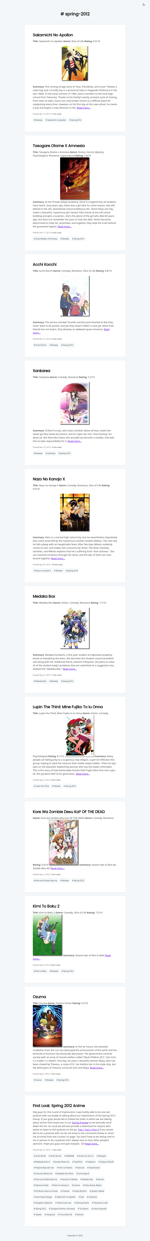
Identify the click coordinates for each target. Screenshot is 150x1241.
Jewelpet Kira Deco (64, 1173)
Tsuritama (83, 1208)
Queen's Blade (97, 1191)
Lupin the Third (41, 786)
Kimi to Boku (40, 971)
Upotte (37, 1214)
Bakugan (101, 1156)
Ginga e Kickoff (106, 1161)
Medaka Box (40, 681)
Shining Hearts (81, 1203)
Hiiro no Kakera (64, 1167)
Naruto (100, 1179)
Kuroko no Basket (68, 1179)
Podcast (65, 1191)
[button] (144, 4)
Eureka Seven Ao (61, 1161)
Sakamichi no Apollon (55, 120)
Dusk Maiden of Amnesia (45, 238)
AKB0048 (69, 1156)
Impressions (93, 1167)
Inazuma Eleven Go (43, 1173)
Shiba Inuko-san (63, 1203)
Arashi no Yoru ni (85, 1156)
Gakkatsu (91, 1161)
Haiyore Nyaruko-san (44, 1167)
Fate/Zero (77, 1161)
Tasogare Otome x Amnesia (62, 1208)
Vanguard (50, 1214)
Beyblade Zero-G (42, 1161)
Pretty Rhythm (79, 1191)
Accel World (40, 1156)
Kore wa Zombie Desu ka (45, 880)
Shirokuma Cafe (100, 1203)
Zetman (79, 1214)
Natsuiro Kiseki (41, 1185)
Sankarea (50, 453)
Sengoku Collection (43, 1203)
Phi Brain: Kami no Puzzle (46, 1191)
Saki (81, 1197)
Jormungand (82, 1173)
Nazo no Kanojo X (42, 570)
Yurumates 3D (65, 1214)
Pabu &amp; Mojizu (92, 1185)
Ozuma (38, 1080)
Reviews (38, 120)
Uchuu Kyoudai (98, 1208)
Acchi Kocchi (40, 345)
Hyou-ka (79, 1167)
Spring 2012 (75, 120)
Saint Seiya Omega (43, 1197)
